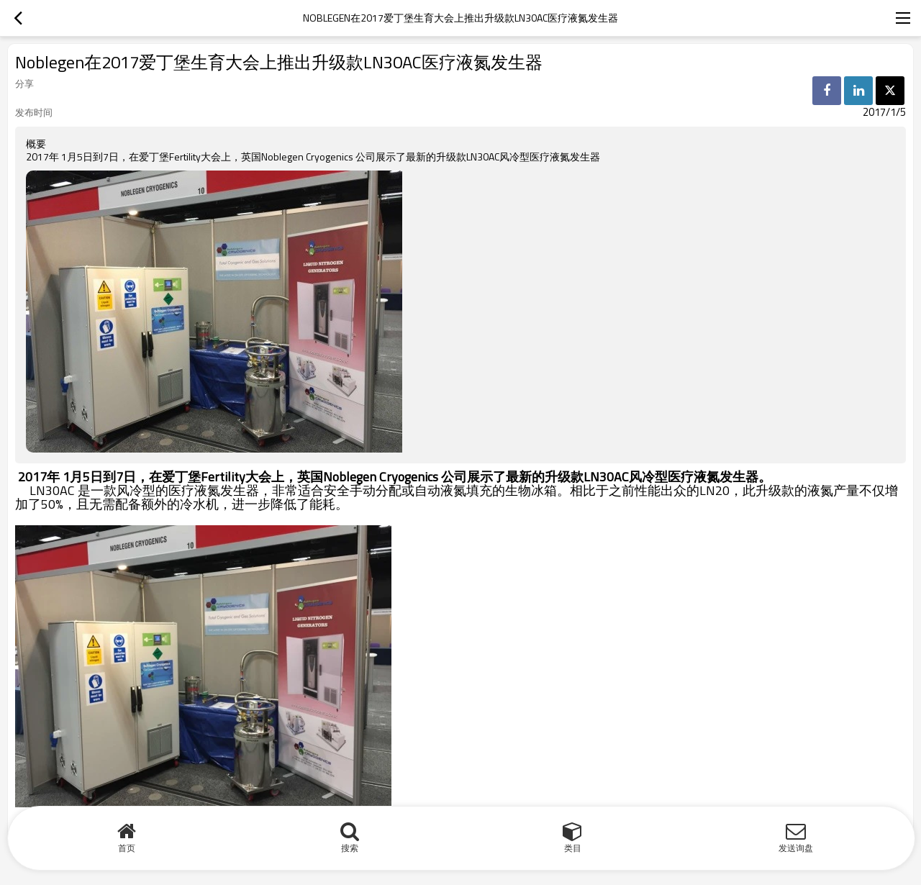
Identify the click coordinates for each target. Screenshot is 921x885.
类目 (572, 848)
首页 (126, 848)
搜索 (349, 848)
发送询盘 (796, 848)
